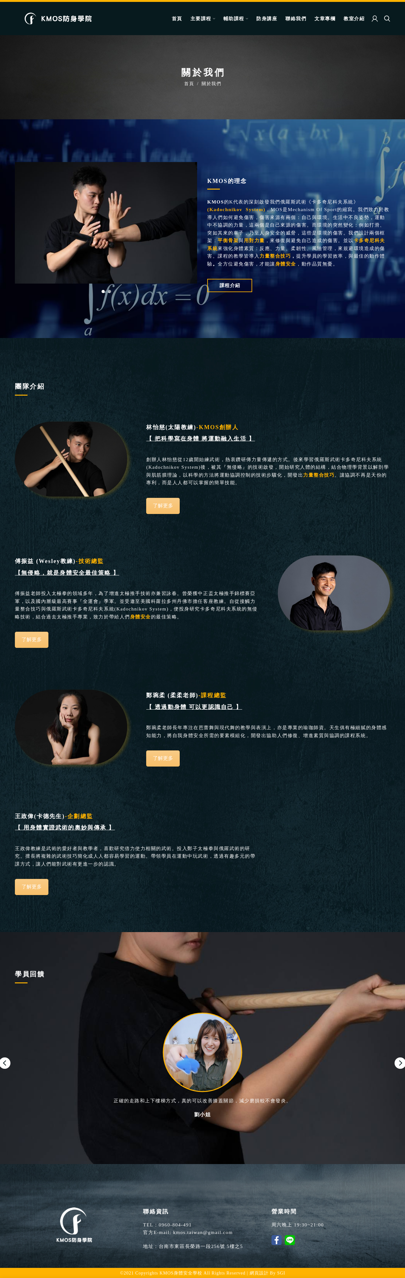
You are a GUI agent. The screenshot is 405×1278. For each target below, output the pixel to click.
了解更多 (163, 505)
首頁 (189, 83)
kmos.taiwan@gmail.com (203, 1232)
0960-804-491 (175, 1224)
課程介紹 (230, 285)
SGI (281, 1273)
